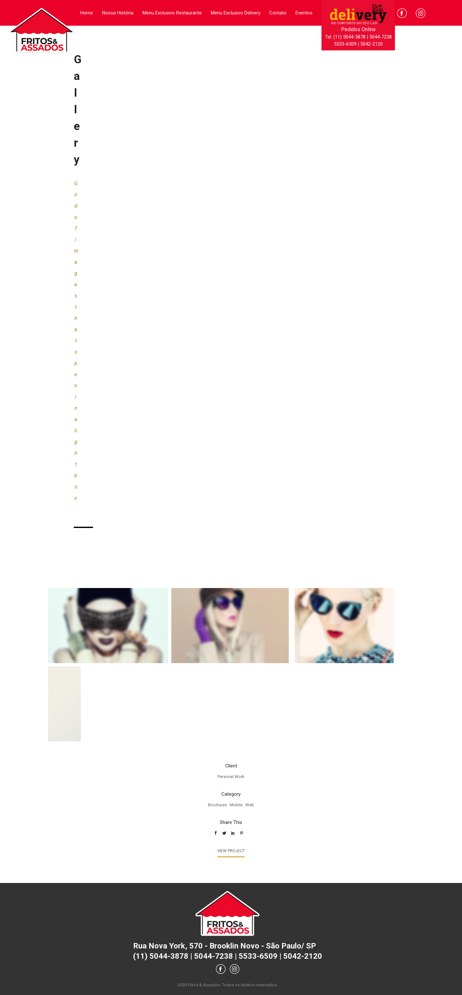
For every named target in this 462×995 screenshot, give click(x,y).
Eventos (303, 13)
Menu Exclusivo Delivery (236, 13)
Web (249, 804)
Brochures (217, 804)
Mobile (236, 804)
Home (86, 13)
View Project (231, 850)
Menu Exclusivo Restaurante (172, 13)
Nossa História (117, 13)
